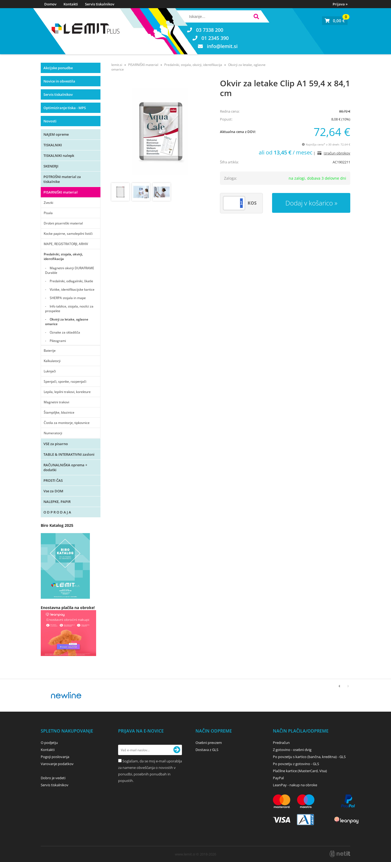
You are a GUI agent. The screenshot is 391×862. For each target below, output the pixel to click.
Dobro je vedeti (53, 777)
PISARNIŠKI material (60, 192)
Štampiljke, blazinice (59, 412)
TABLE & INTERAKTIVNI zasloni (68, 454)
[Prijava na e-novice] (177, 750)
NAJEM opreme (56, 134)
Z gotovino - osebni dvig (292, 749)
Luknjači (50, 371)
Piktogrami (58, 340)
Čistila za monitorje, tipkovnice (67, 422)
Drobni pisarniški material (63, 223)
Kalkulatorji (52, 361)
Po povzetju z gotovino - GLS (296, 763)
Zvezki (48, 202)
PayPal (278, 777)
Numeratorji (53, 433)
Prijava (340, 4)
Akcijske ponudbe (58, 67)
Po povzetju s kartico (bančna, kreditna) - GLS (309, 756)
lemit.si (116, 64)
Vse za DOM (53, 491)
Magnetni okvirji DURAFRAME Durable (69, 270)
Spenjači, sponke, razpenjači (65, 381)
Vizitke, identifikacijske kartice (72, 289)
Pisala (48, 213)
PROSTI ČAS (53, 480)
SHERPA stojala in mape (68, 298)
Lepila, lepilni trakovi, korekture (67, 391)
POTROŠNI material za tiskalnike (62, 179)
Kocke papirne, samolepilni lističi (68, 233)
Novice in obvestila (59, 81)
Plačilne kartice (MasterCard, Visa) (300, 770)
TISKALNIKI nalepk (58, 155)
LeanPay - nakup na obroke (295, 784)
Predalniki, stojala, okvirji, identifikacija (63, 256)
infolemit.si (222, 46)
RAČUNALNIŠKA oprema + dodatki (65, 467)
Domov (50, 4)
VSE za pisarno (55, 443)
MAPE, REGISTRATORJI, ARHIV (66, 244)
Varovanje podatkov (57, 763)
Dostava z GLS (206, 749)
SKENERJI (50, 166)
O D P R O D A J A (57, 512)
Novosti (49, 121)
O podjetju (49, 742)
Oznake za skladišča (65, 332)
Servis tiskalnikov (99, 4)
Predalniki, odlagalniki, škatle (71, 281)
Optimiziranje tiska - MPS (64, 107)
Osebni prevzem (208, 742)
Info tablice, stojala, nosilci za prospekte (69, 308)
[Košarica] (335, 20)
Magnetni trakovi (56, 402)
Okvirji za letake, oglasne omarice (66, 321)
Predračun (281, 742)
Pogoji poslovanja (55, 756)
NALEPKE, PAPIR (57, 501)
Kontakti (71, 4)
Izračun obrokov (337, 153)
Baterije (50, 350)
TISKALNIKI (52, 144)
